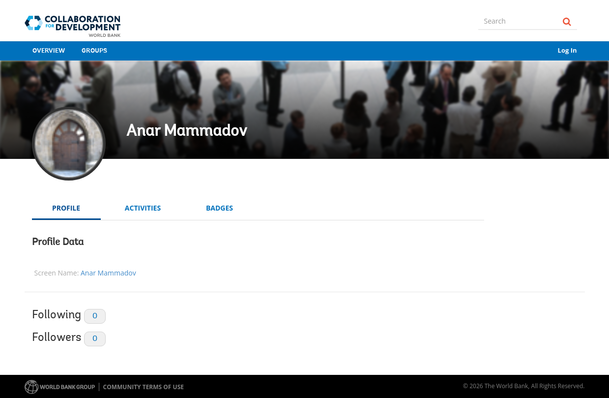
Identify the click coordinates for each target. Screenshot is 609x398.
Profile (66, 208)
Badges (219, 208)
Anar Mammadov (186, 132)
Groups (94, 51)
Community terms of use (143, 387)
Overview (48, 51)
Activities (143, 208)
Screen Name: (56, 272)
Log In (567, 50)
